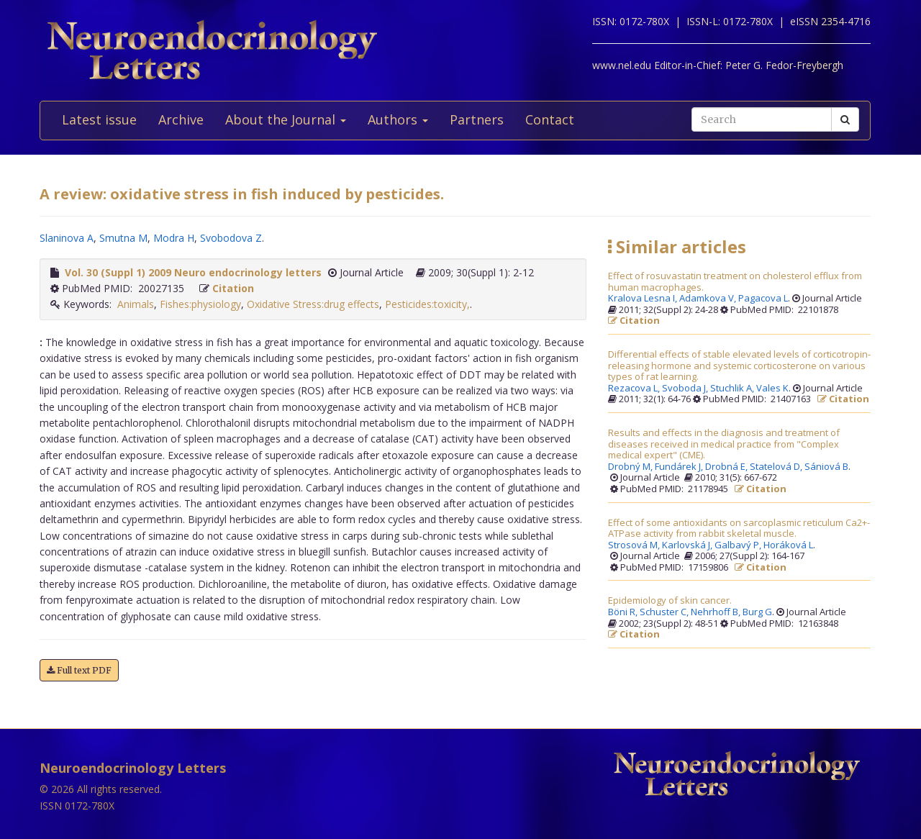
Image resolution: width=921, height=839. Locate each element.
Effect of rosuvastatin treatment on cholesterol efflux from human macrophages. (735, 282)
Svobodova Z (231, 238)
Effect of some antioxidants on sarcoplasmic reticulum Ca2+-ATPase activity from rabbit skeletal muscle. (739, 528)
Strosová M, (635, 545)
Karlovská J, (688, 545)
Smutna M (123, 238)
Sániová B (826, 467)
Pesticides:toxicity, (427, 304)
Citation (233, 288)
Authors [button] (398, 119)
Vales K (772, 388)
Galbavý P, (738, 545)
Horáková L (788, 545)
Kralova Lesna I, (643, 298)
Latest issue (99, 119)
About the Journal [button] (285, 119)
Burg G (757, 612)
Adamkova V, (708, 298)
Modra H (173, 238)
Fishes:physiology (200, 304)
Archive (181, 119)
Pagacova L (763, 298)
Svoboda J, (686, 388)
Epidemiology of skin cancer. (670, 601)
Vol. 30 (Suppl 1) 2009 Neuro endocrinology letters (193, 272)
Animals (135, 304)
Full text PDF (79, 670)
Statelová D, (777, 467)
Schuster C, (665, 612)
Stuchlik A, (733, 388)
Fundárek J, (680, 467)
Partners (477, 119)
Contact (549, 119)
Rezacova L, (635, 388)
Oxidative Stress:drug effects (313, 304)
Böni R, (624, 612)
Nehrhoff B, (717, 612)
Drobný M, (631, 467)
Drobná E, (727, 467)
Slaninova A (67, 238)
